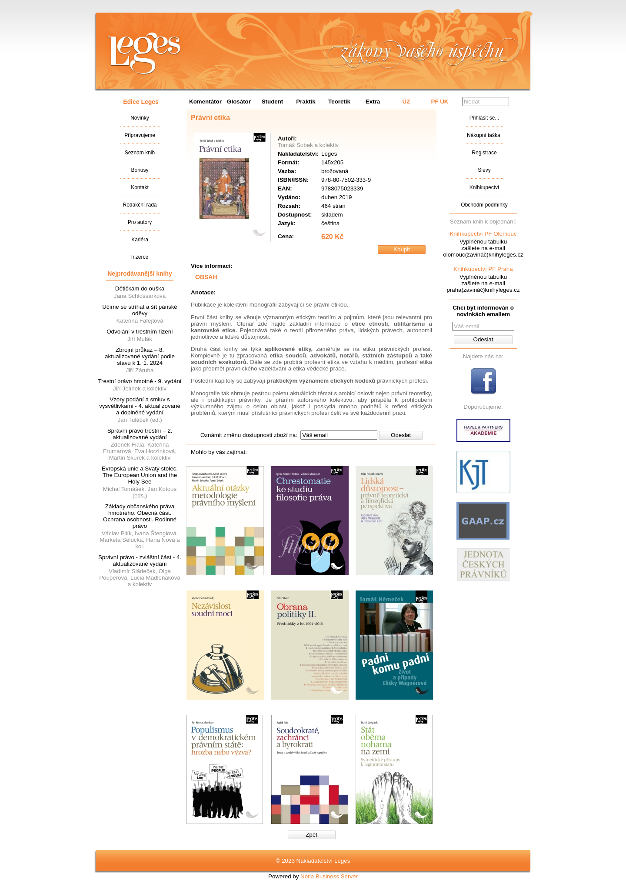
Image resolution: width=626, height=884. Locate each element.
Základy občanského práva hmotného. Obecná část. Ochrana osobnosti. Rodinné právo (139, 516)
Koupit (401, 249)
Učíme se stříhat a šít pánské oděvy (139, 310)
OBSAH (206, 277)
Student (272, 101)
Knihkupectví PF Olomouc (483, 233)
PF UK (440, 101)
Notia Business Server (329, 876)
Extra (373, 101)
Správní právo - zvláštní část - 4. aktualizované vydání (139, 560)
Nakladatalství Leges (144, 53)
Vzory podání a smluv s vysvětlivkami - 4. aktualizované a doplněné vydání (139, 406)
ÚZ (406, 101)
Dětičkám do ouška (139, 288)
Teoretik (339, 101)
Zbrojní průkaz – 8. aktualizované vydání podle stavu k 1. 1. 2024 (140, 356)
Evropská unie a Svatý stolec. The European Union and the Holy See (140, 475)
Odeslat (401, 435)
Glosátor (239, 101)
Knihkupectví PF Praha (483, 269)
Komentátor (205, 101)
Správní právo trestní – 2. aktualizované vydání (140, 433)
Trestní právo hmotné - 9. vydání (139, 381)
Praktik (305, 101)
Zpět (311, 834)
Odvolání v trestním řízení (140, 331)
